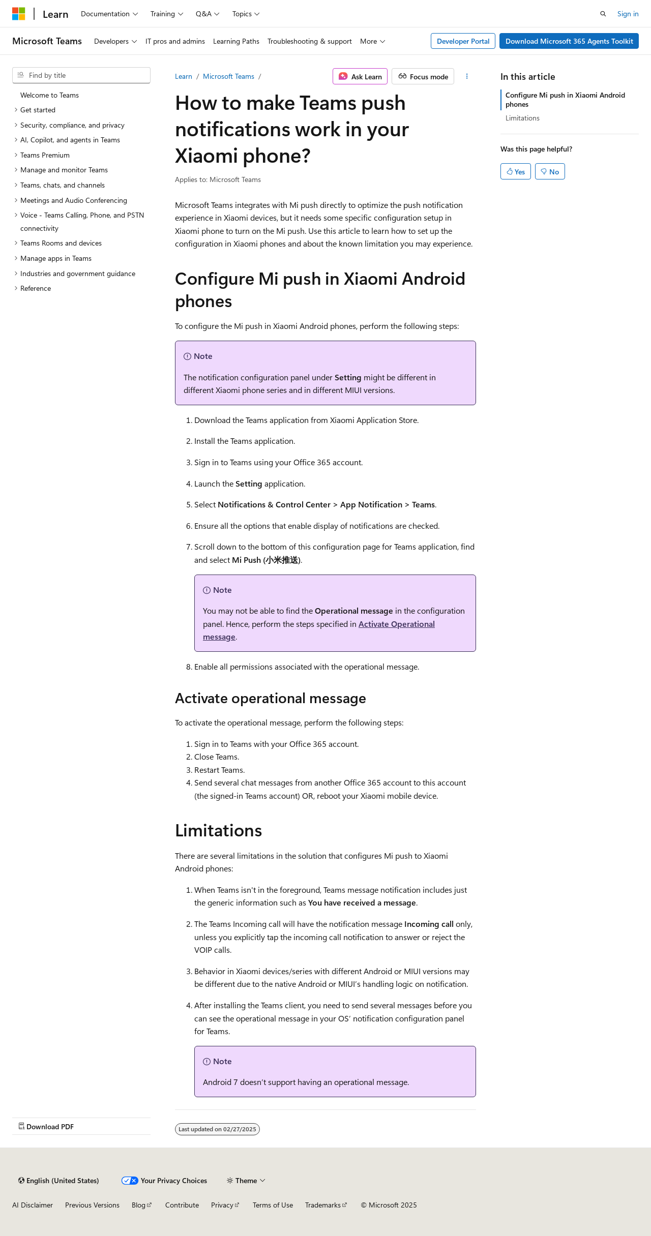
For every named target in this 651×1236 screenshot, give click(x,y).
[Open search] (603, 14)
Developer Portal (463, 41)
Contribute (182, 1205)
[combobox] (81, 75)
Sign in (628, 13)
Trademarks (323, 1205)
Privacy (222, 1205)
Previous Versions (92, 1205)
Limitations (523, 118)
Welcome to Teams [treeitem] (49, 95)
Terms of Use (273, 1205)
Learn (183, 76)
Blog (138, 1205)
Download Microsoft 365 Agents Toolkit (569, 41)
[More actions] (467, 76)
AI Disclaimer (32, 1205)
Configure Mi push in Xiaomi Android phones (565, 99)
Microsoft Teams (228, 76)
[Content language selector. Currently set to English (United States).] (58, 1180)
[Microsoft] (18, 13)
